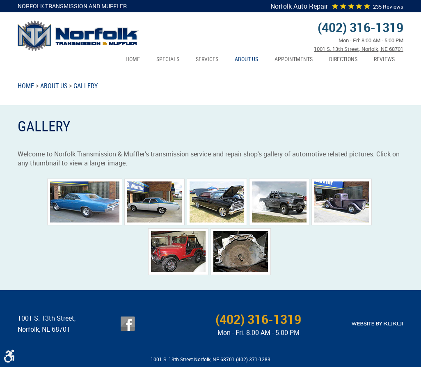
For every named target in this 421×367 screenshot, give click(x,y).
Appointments (294, 59)
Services (207, 59)
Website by (377, 324)
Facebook (128, 324)
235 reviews (388, 6)
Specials (167, 59)
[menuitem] (132, 59)
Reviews (384, 59)
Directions (343, 59)
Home (133, 59)
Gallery (85, 85)
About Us (246, 59)
